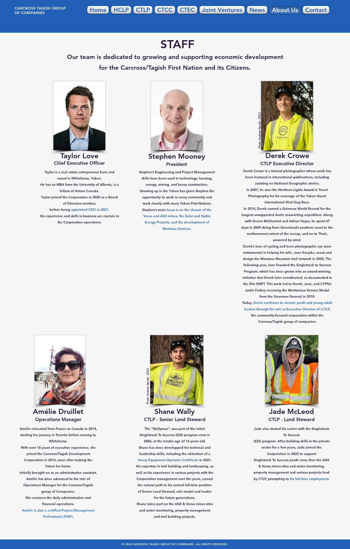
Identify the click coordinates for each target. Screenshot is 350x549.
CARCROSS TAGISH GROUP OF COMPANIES (40, 10)
